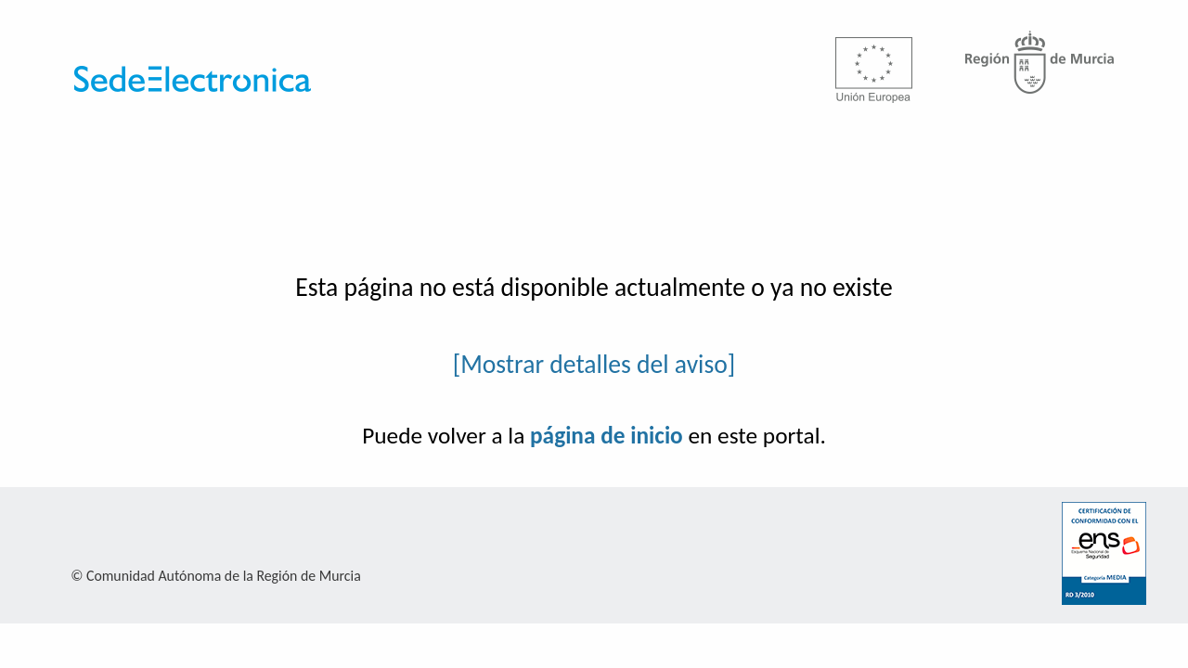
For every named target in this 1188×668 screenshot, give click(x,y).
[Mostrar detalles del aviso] (594, 364)
